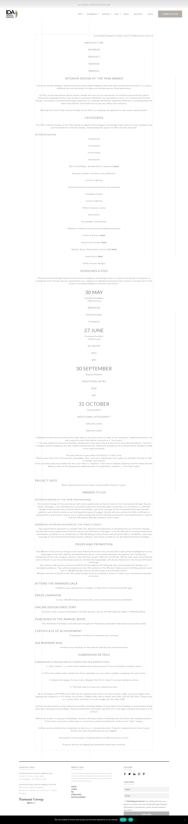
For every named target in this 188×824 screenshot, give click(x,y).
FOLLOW (128, 767)
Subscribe (146, 814)
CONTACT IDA (26, 767)
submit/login (170, 14)
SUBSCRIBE (129, 782)
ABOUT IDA (77, 767)
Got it (123, 820)
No (131, 820)
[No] (184, 819)
